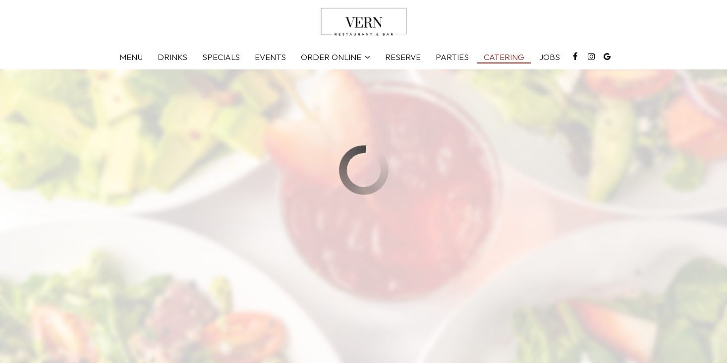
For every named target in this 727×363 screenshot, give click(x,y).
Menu (131, 57)
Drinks (172, 57)
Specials (221, 57)
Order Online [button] (335, 57)
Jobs (549, 57)
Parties (452, 57)
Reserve (403, 57)
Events (270, 57)
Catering (504, 57)
